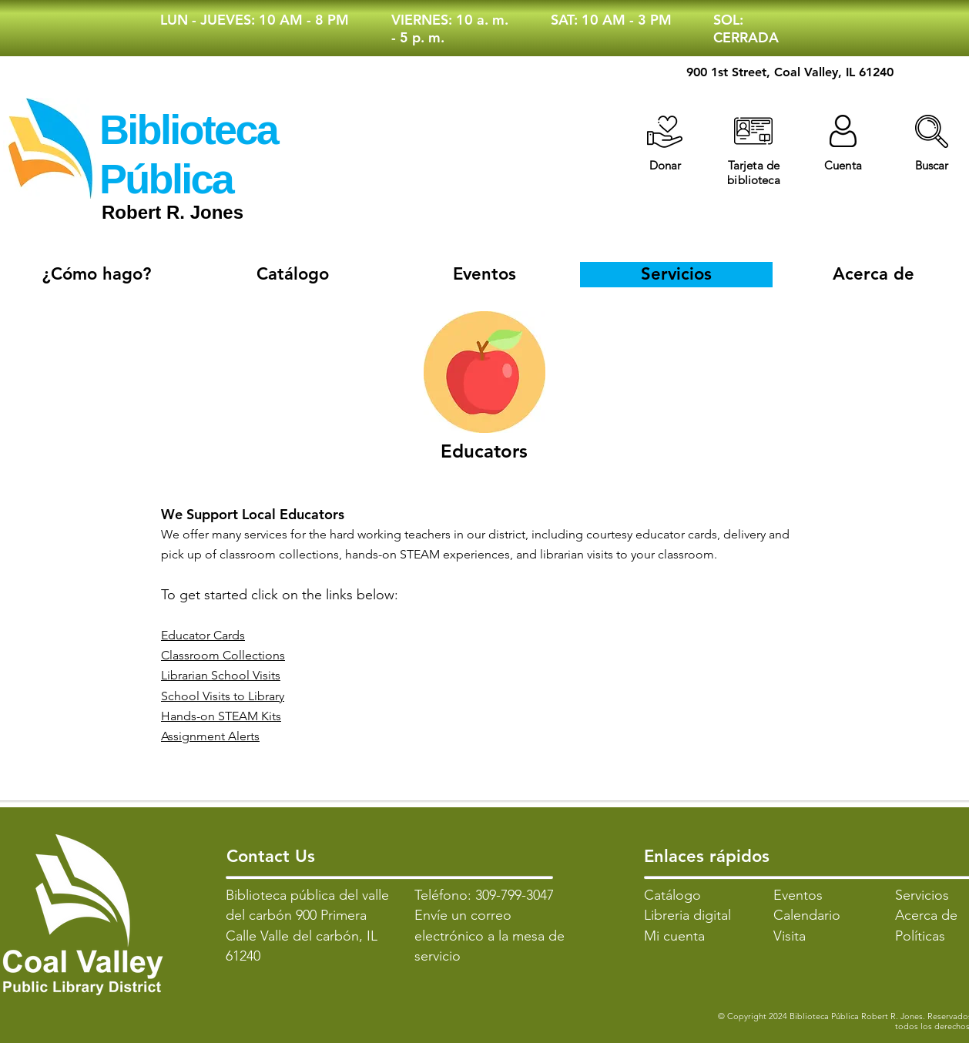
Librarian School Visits (220, 675)
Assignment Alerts (210, 736)
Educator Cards (203, 635)
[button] (931, 131)
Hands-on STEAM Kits (221, 716)
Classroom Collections (223, 655)
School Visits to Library (222, 696)
